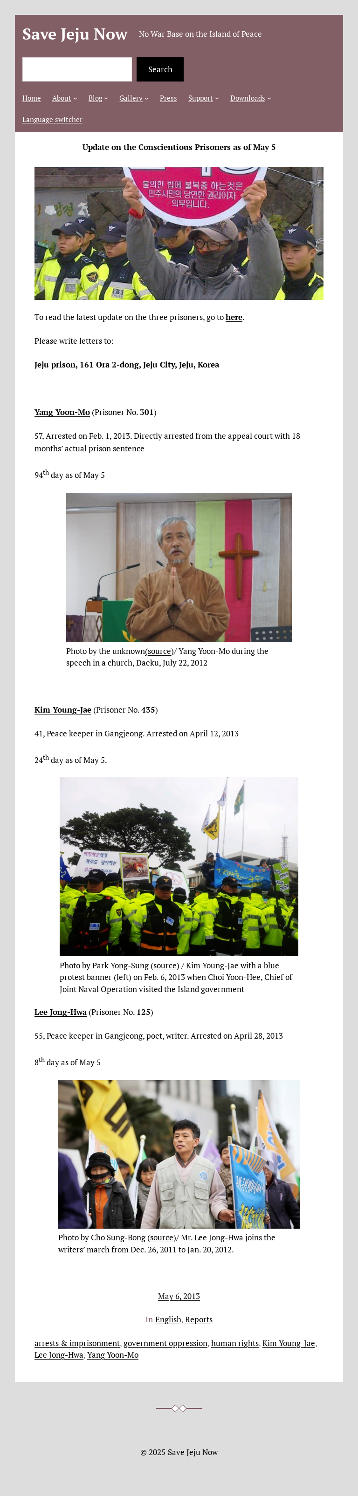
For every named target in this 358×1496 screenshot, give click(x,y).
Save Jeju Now (75, 33)
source (165, 965)
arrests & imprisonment (77, 1343)
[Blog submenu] (106, 98)
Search (160, 69)
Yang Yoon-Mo (112, 1354)
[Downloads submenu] (269, 98)
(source (158, 651)
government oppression (165, 1343)
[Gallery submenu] (147, 98)
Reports (199, 1319)
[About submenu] (75, 98)
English (168, 1319)
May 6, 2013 (179, 1296)
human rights (235, 1343)
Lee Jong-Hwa (58, 1354)
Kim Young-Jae (288, 1343)
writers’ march (84, 1249)
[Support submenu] (217, 98)
